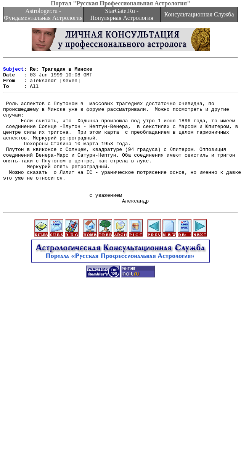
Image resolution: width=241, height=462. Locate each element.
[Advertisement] (119, 383)
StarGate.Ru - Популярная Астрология (121, 14)
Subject (13, 71)
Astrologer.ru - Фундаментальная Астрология (43, 14)
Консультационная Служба (199, 14)
